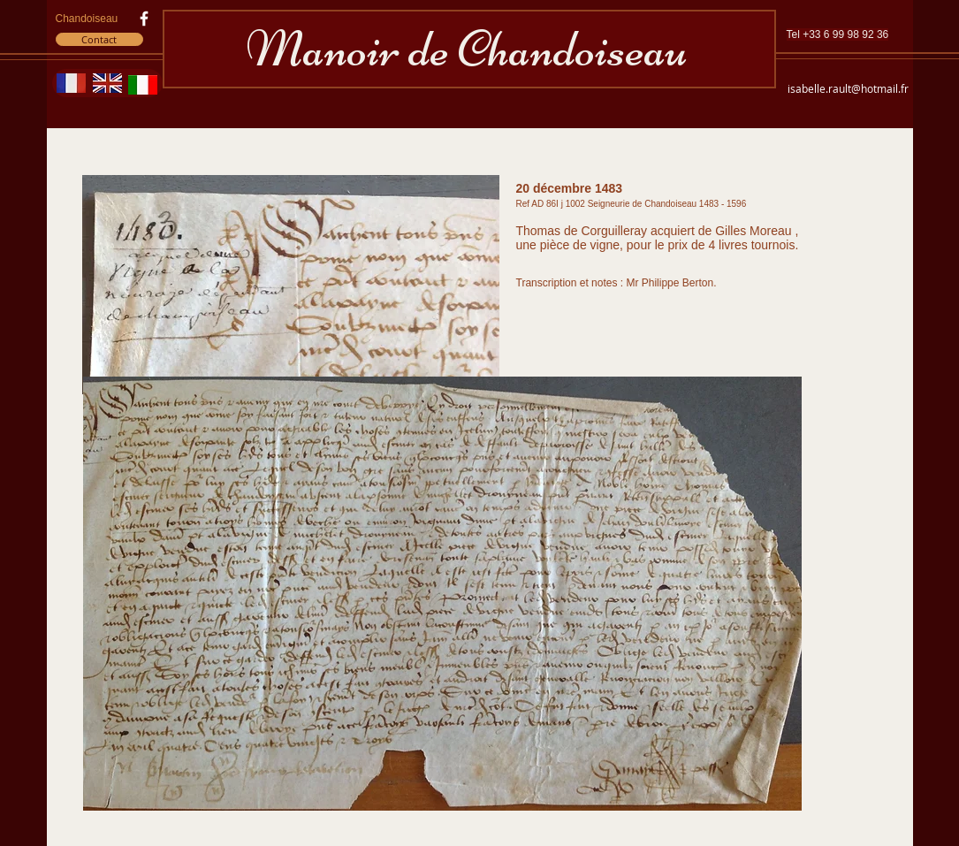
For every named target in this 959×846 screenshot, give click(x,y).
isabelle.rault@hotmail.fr (848, 88)
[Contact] (99, 39)
